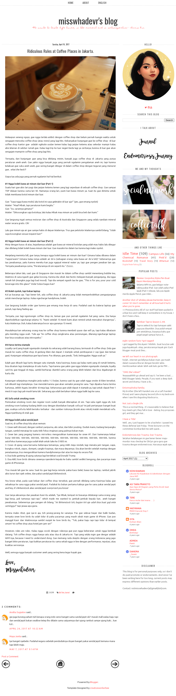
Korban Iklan (135, 522)
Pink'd (162, 257)
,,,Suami (133, 554)
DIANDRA (134, 551)
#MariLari (164, 261)
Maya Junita (15, 636)
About (85, 2)
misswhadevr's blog (88, 20)
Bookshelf (128, 261)
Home (70, 2)
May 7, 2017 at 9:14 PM (23, 649)
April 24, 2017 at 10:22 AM (26, 628)
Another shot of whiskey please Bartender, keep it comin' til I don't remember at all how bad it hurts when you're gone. (147, 303)
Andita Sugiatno (17, 612)
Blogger (94, 682)
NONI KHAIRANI (137, 471)
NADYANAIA (135, 508)
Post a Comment (10, 656)
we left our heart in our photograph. (140, 356)
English (102, 2)
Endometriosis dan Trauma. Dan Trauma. (143, 435)
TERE (132, 498)
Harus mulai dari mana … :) (142, 500)
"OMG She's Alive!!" (132, 372)
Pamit (132, 543)
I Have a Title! (129, 419)
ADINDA (134, 541)
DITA (132, 519)
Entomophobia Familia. (134, 388)
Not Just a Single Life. (133, 403)
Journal (67, 592)
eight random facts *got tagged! (138, 341)
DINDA (133, 530)
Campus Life (156, 253)
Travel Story (146, 261)
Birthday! (134, 533)
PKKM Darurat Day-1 (139, 511)
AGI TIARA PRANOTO (140, 484)
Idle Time (61, 592)
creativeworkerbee (99, 688)
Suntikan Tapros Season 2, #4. (151, 322)
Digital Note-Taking (131, 264)
